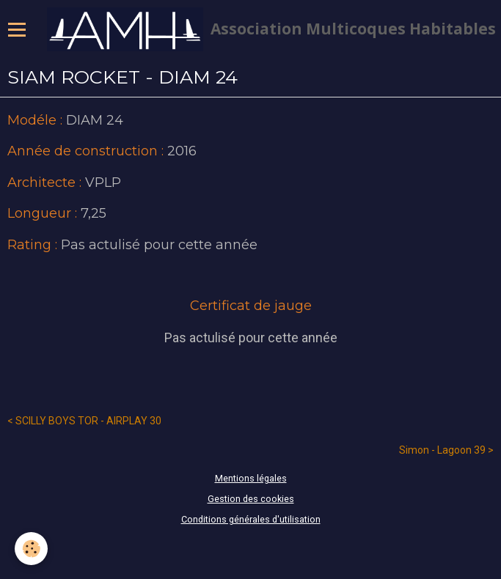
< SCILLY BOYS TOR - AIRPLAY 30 (84, 421)
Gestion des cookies (251, 498)
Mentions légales (251, 478)
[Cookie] (31, 548)
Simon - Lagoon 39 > (446, 450)
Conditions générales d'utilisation (251, 519)
